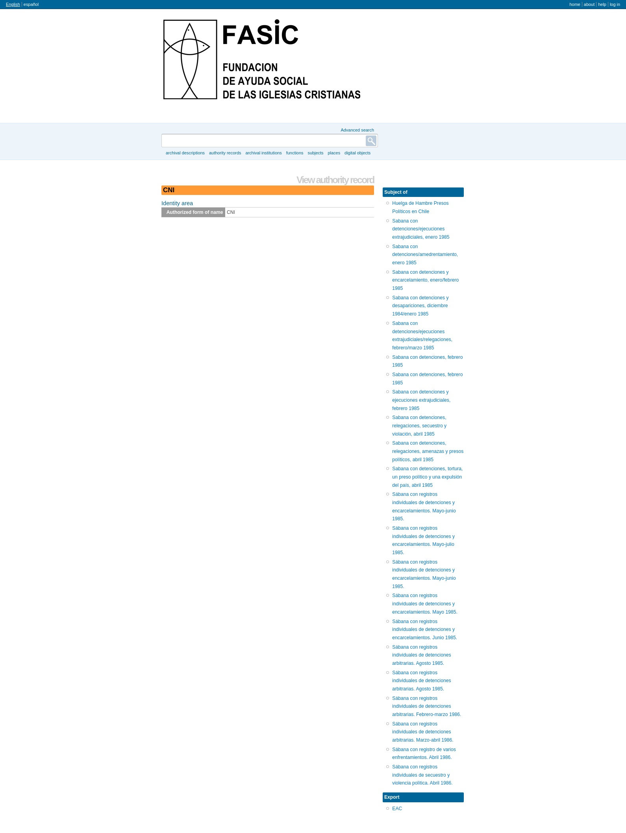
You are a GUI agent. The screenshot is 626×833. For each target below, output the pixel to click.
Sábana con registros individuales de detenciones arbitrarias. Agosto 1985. (421, 655)
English (13, 4)
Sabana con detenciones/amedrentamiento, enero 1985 (425, 254)
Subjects (315, 152)
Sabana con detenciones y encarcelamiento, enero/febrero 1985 (425, 280)
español (31, 4)
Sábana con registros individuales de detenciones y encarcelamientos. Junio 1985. (424, 629)
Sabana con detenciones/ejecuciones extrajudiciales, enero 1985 (420, 229)
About (589, 4)
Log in (615, 4)
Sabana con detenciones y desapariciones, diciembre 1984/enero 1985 (420, 306)
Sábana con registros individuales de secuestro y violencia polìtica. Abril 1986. (422, 775)
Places (334, 152)
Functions (295, 152)
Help (602, 4)
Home (574, 4)
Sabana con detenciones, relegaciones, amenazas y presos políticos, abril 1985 (427, 451)
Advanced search (357, 130)
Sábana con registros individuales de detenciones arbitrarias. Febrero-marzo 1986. (426, 706)
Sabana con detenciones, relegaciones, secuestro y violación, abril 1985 (419, 425)
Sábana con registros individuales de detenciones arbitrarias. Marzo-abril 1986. (422, 732)
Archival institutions (263, 152)
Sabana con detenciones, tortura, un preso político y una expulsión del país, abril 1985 (427, 477)
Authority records (225, 152)
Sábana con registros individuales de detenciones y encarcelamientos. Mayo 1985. (424, 603)
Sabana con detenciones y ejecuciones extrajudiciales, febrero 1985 (421, 400)
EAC (397, 808)
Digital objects (357, 152)
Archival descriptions (185, 152)
